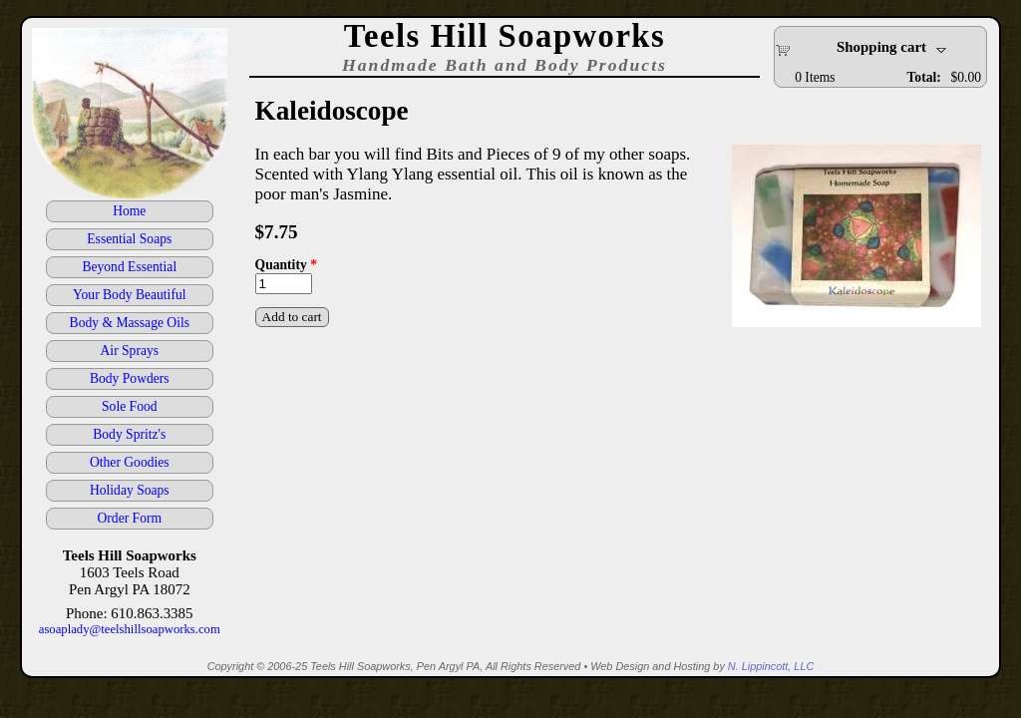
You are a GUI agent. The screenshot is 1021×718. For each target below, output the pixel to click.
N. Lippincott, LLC (771, 666)
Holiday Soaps (130, 490)
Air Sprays (130, 350)
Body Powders (130, 378)
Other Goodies (130, 462)
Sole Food (130, 406)
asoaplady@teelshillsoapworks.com (129, 629)
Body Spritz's (129, 434)
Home (129, 210)
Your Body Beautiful (129, 294)
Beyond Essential (129, 266)
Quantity (286, 264)
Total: (924, 77)
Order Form (130, 518)
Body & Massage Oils (129, 322)
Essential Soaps (129, 238)
